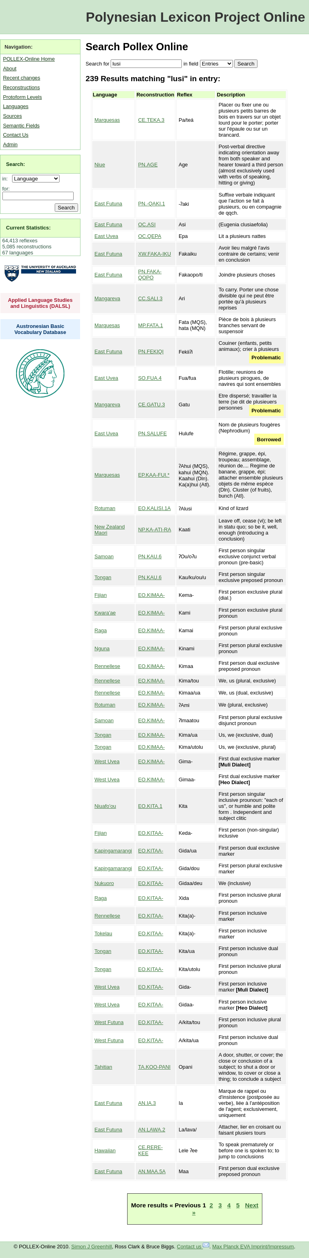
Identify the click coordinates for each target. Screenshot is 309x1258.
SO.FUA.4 (149, 378)
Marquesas (107, 120)
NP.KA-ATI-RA (154, 530)
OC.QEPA (149, 236)
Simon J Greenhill (91, 1247)
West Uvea (107, 761)
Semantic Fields (21, 126)
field (193, 64)
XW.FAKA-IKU (154, 254)
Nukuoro (104, 883)
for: (6, 189)
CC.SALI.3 (150, 298)
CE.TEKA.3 (151, 120)
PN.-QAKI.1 (151, 204)
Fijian (101, 595)
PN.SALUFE (152, 433)
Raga (101, 630)
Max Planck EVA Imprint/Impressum (253, 1247)
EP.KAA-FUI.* (153, 475)
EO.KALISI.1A (154, 508)
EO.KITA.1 (150, 806)
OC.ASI (146, 224)
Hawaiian (105, 1150)
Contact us (193, 1247)
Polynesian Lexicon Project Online (195, 17)
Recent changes (21, 78)
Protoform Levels (22, 97)
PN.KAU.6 (149, 556)
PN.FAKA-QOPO (149, 274)
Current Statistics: (28, 228)
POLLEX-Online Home (29, 59)
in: (6, 179)
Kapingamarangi (113, 851)
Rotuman (105, 508)
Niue (100, 165)
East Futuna (108, 204)
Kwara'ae (105, 613)
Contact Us (15, 135)
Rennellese (107, 666)
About (9, 69)
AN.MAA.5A (151, 1171)
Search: (15, 164)
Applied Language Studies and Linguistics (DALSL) (40, 303)
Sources (12, 116)
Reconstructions (21, 87)
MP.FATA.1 (150, 325)
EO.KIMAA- (151, 595)
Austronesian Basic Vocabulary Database (40, 329)
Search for (97, 64)
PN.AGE (147, 165)
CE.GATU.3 (151, 405)
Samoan (104, 556)
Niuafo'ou (105, 806)
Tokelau (103, 933)
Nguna (102, 648)
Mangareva (107, 298)
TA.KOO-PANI (154, 1067)
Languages (15, 106)
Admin (10, 144)
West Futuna (109, 1022)
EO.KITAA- (150, 833)
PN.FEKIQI (150, 351)
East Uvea (106, 236)
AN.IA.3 (147, 1103)
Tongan (103, 577)
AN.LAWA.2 (151, 1130)
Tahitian (103, 1067)
